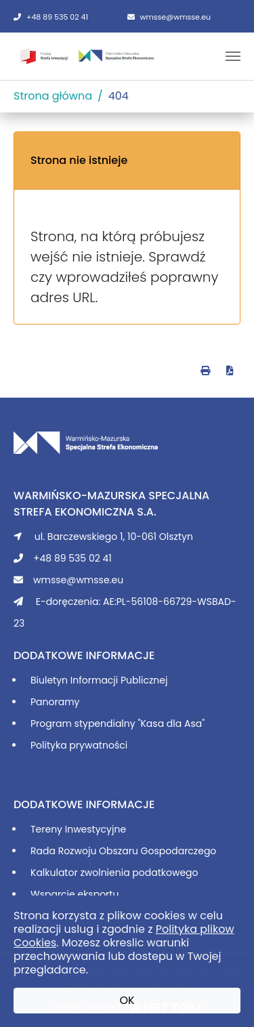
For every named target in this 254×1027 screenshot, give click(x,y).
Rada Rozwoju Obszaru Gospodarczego (123, 851)
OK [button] (126, 1000)
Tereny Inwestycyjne (78, 829)
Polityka (49, 745)
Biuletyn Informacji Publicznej (98, 680)
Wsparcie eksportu (74, 894)
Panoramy (54, 702)
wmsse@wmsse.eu (169, 17)
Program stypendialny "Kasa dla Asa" (117, 723)
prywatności (98, 745)
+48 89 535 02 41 (51, 17)
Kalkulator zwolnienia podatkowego (114, 872)
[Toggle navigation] (233, 56)
